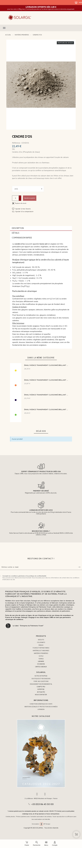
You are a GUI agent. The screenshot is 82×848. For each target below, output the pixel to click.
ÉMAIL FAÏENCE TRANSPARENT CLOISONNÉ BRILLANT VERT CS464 (46, 410)
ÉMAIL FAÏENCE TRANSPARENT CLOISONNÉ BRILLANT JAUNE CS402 (46, 365)
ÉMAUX (41, 645)
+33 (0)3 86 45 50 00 (42, 804)
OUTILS (41, 656)
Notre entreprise (41, 676)
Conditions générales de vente (41, 704)
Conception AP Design (41, 824)
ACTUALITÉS (41, 692)
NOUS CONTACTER (41, 694)
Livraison (41, 709)
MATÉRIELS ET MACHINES (41, 650)
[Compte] (54, 843)
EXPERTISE (40, 689)
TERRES (41, 659)
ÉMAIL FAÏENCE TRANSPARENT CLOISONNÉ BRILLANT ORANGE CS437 (46, 380)
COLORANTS (41, 642)
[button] (41, 28)
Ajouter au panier (29, 198)
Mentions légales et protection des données (41, 706)
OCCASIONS (41, 664)
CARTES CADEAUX (41, 667)
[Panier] (27, 843)
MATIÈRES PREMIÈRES (41, 653)
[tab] (41, 228)
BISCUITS (41, 640)
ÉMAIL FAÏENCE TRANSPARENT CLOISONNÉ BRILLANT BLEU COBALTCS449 (46, 395)
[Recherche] (36, 843)
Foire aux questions (41, 681)
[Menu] (46, 843)
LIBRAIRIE (41, 661)
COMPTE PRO (41, 687)
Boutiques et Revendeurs (41, 678)
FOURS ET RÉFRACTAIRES (41, 648)
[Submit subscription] (79, 567)
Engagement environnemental (41, 684)
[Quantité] (15, 198)
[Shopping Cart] (76, 834)
